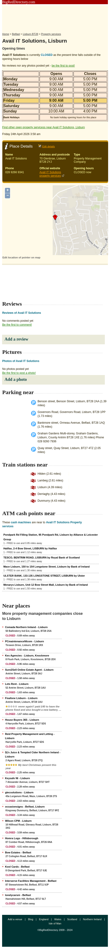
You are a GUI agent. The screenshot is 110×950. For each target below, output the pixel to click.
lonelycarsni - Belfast (18, 895)
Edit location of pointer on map (21, 257)
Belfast (16, 34)
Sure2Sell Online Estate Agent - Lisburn (29, 669)
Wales (57, 919)
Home (5, 34)
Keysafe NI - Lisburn (17, 778)
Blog (30, 919)
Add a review (16, 339)
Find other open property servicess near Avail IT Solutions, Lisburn (43, 127)
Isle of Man (55, 923)
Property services (51, 34)
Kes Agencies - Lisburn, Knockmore (27, 655)
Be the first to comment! (17, 324)
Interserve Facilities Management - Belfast (30, 880)
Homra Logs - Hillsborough (21, 838)
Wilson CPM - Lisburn (18, 820)
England (43, 919)
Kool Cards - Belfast (17, 866)
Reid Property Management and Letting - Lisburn (29, 736)
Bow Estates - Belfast (18, 852)
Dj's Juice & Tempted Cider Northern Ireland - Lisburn (32, 754)
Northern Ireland (92, 919)
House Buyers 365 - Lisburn (22, 719)
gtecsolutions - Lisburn (19, 792)
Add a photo (15, 379)
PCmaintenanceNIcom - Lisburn (24, 641)
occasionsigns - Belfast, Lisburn (24, 806)
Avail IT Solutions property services (50, 174)
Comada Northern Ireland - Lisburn (26, 627)
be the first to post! (63, 65)
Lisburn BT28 (30, 34)
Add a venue (15, 919)
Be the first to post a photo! (19, 373)
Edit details (48, 146)
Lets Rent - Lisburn (16, 684)
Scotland (72, 919)
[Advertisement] (55, 17)
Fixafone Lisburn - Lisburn (21, 698)
